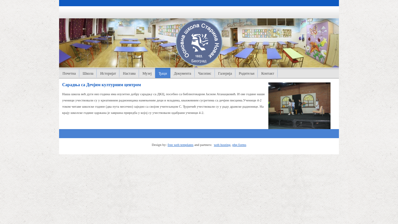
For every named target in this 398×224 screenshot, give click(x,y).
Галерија (225, 73)
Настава (129, 73)
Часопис (204, 73)
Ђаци (163, 73)
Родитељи (246, 73)
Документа (182, 73)
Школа (88, 73)
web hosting (222, 145)
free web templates (180, 145)
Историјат (108, 73)
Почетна (69, 73)
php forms (239, 145)
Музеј (147, 73)
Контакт (267, 73)
